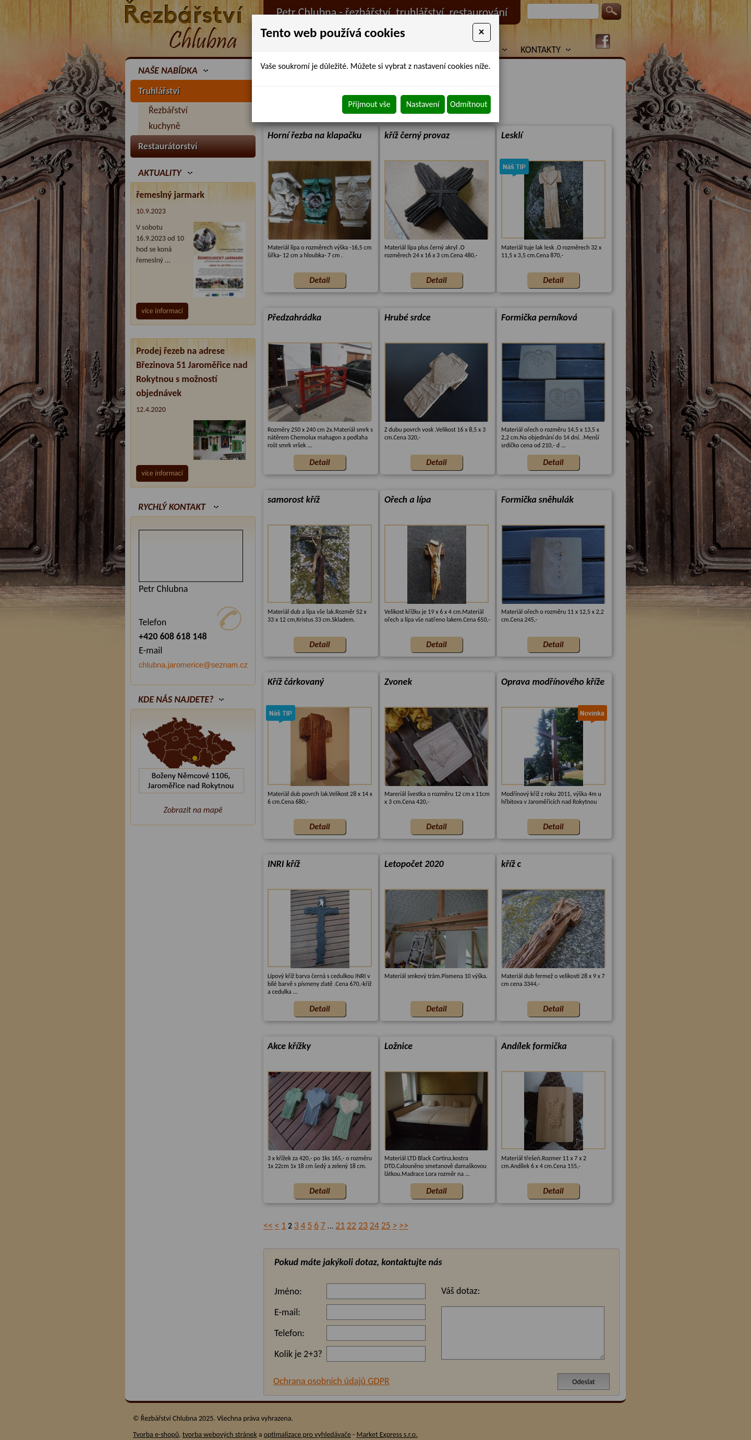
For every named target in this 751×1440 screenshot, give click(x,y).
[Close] (482, 32)
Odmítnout (468, 104)
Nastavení (423, 104)
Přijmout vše (369, 104)
